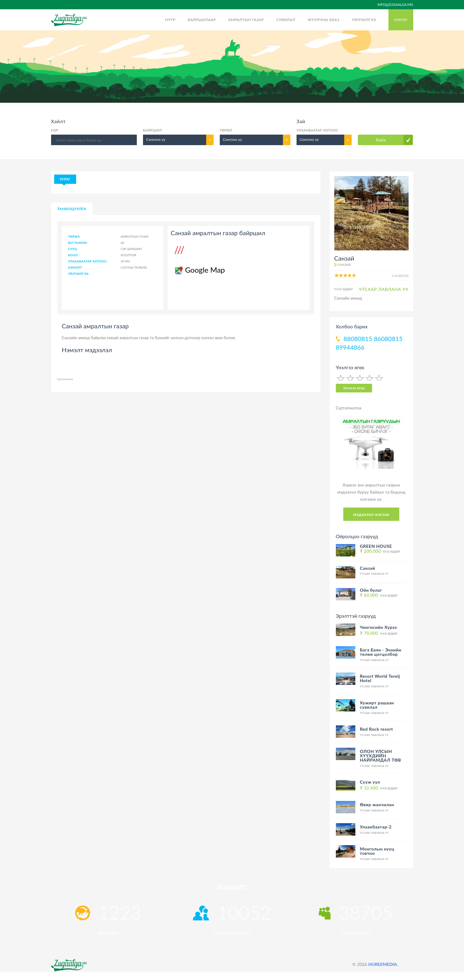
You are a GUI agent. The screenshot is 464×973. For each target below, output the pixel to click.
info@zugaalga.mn (395, 4)
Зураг (65, 179)
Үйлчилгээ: (78, 273)
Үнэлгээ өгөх (354, 388)
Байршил (152, 130)
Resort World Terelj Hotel (380, 678)
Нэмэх (400, 20)
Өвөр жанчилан (377, 804)
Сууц (72, 249)
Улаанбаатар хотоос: (88, 261)
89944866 (350, 347)
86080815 (388, 338)
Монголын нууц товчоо (377, 851)
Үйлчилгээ (364, 19)
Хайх (381, 139)
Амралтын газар (246, 19)
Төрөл (226, 130)
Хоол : (74, 255)
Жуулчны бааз (324, 19)
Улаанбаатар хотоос (317, 130)
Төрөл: (74, 236)
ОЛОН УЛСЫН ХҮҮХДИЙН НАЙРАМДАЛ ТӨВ (380, 756)
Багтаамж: (78, 242)
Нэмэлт (75, 267)
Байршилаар (202, 19)
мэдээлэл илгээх (371, 514)
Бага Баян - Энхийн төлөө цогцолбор (380, 652)
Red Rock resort (376, 729)
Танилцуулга (71, 208)
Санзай (344, 264)
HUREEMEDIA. (383, 964)
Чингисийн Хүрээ (378, 627)
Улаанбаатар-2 (376, 826)
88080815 (358, 338)
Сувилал (285, 19)
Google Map (199, 269)
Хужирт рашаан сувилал (377, 705)
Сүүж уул (370, 782)
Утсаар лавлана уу (374, 573)
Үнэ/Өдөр (380, 551)
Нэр (55, 130)
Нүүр (170, 19)
